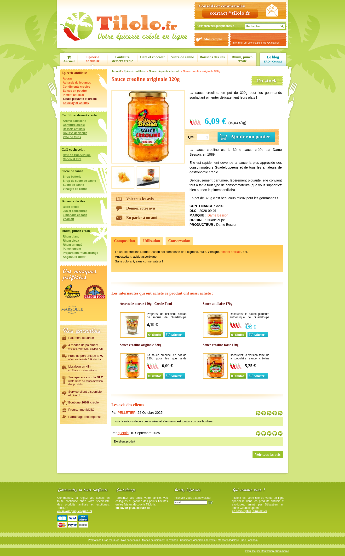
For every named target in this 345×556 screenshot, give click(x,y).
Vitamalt (68, 219)
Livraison (172, 540)
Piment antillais (73, 94)
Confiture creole (74, 125)
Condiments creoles (76, 86)
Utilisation (151, 241)
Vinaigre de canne (75, 189)
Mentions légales (228, 540)
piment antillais (231, 252)
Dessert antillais (74, 129)
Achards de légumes (77, 82)
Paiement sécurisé (81, 338)
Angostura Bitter (74, 257)
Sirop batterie (72, 176)
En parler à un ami (141, 218)
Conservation (179, 241)
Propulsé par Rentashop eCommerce (267, 551)
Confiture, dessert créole (122, 59)
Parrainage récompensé (85, 417)
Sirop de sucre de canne (79, 180)
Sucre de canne (182, 57)
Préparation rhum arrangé (80, 253)
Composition (124, 241)
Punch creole (72, 248)
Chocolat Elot (72, 159)
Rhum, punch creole (242, 59)
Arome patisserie (74, 121)
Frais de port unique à (85, 357)
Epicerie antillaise (93, 59)
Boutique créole (83, 402)
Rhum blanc (71, 236)
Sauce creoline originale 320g (140, 345)
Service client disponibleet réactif (85, 393)
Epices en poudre (75, 90)
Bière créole (71, 207)
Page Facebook (249, 540)
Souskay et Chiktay (76, 103)
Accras (67, 78)
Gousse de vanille (75, 133)
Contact (277, 61)
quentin (123, 433)
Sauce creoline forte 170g (220, 345)
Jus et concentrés (75, 211)
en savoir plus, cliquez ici (74, 511)
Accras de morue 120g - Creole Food (146, 304)
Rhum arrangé (72, 244)
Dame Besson (218, 215)
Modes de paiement (153, 540)
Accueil (69, 61)
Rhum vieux (71, 240)
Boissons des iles (212, 57)
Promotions (94, 540)
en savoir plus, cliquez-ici (249, 511)
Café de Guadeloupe (77, 155)
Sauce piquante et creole (80, 99)
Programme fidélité (81, 409)
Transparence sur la (85, 380)
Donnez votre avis (140, 208)
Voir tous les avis (140, 199)
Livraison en (83, 368)
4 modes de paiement (85, 346)
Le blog (273, 57)
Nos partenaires (130, 540)
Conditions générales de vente (198, 540)
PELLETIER (127, 412)
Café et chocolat (152, 57)
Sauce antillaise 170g (217, 304)
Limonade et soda (75, 215)
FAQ (267, 61)
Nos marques (111, 540)
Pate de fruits (72, 137)
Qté (191, 137)
